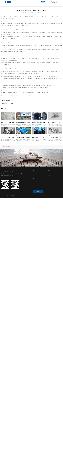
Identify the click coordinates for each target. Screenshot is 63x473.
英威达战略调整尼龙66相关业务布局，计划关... (8, 122)
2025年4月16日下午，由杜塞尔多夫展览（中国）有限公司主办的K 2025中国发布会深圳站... (39, 140)
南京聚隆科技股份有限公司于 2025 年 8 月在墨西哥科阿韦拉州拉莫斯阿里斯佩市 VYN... (23, 126)
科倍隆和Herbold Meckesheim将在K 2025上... (39, 122)
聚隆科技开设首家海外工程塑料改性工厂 (23, 122)
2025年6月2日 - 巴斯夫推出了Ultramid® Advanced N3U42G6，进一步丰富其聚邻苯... (8, 140)
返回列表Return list (5, 146)
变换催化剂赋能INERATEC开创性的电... (55, 122)
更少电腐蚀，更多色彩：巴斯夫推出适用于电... (8, 137)
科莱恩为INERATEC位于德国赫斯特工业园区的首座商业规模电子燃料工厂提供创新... (55, 126)
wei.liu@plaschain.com (13, 103)
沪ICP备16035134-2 (18, 195)
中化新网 (8, 100)
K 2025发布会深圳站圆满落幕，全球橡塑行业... (39, 137)
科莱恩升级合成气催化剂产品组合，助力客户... (55, 137)
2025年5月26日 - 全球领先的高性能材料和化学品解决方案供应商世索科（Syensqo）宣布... (23, 140)
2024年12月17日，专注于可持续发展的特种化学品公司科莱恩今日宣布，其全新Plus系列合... (55, 140)
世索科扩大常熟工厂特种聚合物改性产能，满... (23, 137)
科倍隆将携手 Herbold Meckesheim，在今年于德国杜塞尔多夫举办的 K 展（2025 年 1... (39, 126)
